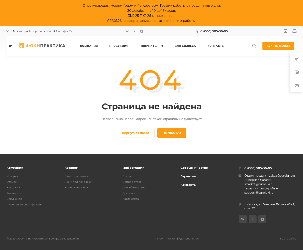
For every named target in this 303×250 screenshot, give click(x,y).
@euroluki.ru (265, 184)
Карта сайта (130, 198)
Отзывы (11, 181)
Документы (14, 198)
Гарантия (188, 176)
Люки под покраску (77, 181)
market (250, 184)
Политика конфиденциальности (179, 238)
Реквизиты (13, 193)
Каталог (71, 168)
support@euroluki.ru (259, 192)
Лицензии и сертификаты (24, 204)
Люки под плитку (76, 176)
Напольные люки (76, 187)
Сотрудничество (194, 168)
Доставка (128, 193)
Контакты (189, 185)
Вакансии (13, 187)
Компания (14, 168)
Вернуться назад (135, 133)
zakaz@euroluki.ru (282, 175)
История (12, 176)
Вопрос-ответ (131, 181)
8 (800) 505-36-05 (214, 31)
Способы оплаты (133, 187)
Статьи (127, 176)
